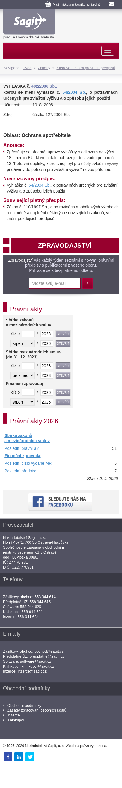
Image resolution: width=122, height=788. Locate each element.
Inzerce (13, 715)
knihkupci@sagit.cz (38, 666)
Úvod (27, 68)
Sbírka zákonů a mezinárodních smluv (27, 438)
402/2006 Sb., (44, 86)
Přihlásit (87, 283)
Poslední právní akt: (22, 448)
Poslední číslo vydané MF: (28, 463)
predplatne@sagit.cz (47, 656)
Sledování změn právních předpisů (85, 68)
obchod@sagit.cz (49, 651)
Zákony (44, 68)
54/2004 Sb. (74, 92)
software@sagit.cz (35, 661)
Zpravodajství (20, 260)
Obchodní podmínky (24, 705)
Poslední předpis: (20, 471)
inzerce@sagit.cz (32, 671)
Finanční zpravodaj (23, 455)
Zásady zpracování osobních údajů (36, 710)
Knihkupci (15, 720)
